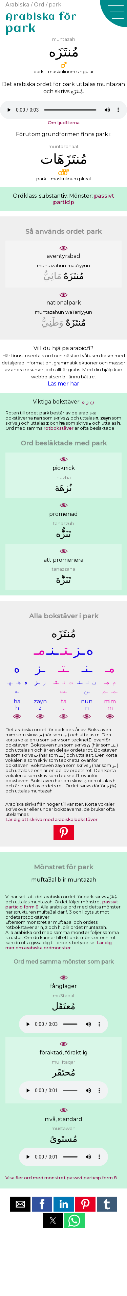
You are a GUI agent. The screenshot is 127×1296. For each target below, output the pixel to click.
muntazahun (51, 265)
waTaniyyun (78, 312)
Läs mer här (63, 383)
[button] (113, 13)
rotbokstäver (58, 428)
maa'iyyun (78, 265)
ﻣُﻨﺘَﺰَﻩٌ (74, 275)
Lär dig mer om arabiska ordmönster (58, 945)
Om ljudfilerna (64, 122)
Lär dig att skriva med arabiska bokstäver (51, 819)
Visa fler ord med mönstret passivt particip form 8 (61, 1177)
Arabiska (17, 4)
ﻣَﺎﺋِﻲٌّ (52, 275)
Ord (39, 4)
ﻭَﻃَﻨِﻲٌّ (52, 322)
